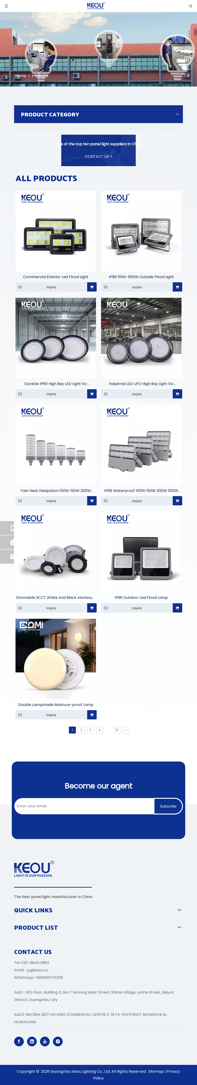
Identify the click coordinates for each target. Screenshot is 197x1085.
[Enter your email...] (82, 806)
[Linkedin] (32, 1041)
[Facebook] (19, 1041)
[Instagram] (58, 1041)
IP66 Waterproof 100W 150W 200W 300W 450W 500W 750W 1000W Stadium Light (141, 491)
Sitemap (156, 1071)
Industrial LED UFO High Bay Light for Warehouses (141, 384)
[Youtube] (45, 1041)
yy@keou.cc (37, 970)
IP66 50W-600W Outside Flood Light (141, 277)
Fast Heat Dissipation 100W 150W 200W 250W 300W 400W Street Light (56, 491)
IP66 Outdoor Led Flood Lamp (141, 597)
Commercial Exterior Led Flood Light (55, 277)
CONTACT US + (98, 156)
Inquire (35, 287)
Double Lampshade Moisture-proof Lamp (55, 704)
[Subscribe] (168, 806)
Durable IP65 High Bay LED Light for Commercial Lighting (55, 384)
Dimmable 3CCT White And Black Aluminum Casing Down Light (55, 598)
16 (116, 730)
